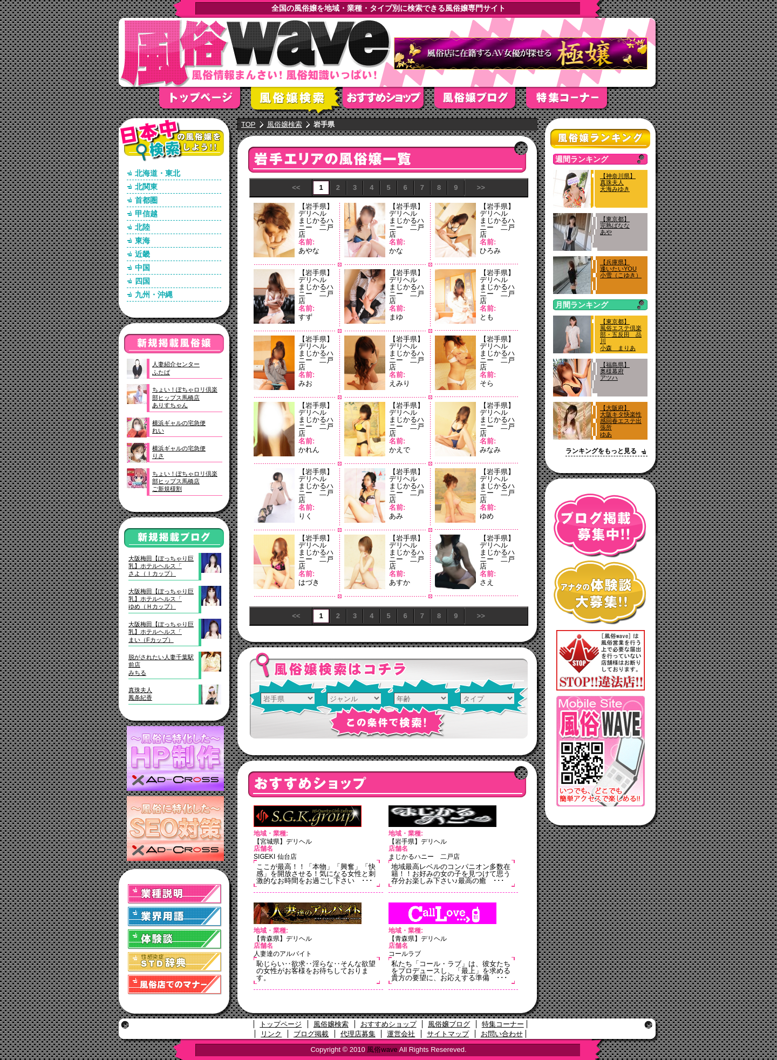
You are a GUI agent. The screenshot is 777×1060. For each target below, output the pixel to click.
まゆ (396, 317)
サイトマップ (448, 1034)
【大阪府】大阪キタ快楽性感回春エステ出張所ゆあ (621, 421)
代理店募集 (358, 1034)
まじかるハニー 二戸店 (315, 227)
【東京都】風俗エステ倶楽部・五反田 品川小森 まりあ (621, 334)
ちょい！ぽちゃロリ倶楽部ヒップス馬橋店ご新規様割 (184, 481)
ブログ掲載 (311, 1034)
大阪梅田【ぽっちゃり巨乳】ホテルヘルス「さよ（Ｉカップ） (161, 566)
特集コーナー (503, 1024)
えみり (399, 383)
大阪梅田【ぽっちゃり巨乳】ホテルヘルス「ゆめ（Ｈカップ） (161, 599)
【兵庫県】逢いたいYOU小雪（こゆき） (621, 268)
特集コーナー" (572, 101)
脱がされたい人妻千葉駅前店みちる (161, 665)
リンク (271, 1034)
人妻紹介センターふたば (176, 368)
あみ (396, 516)
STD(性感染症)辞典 (175, 962)
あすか (399, 582)
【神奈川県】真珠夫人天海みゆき (618, 182)
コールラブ (404, 954)
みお (305, 383)
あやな (308, 251)
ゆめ (487, 516)
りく (305, 516)
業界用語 (175, 917)
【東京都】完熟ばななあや (615, 225)
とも (487, 317)
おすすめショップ (388, 101)
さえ (487, 582)
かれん (308, 450)
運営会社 (401, 1034)
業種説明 (175, 894)
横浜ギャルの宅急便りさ (179, 452)
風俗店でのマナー (175, 985)
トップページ (205, 101)
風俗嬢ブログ (480, 101)
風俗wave (382, 1049)
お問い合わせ (502, 1034)
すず (305, 317)
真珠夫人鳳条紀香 (140, 694)
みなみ (490, 450)
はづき (308, 582)
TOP (248, 124)
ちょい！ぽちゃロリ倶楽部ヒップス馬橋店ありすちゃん (184, 397)
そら (487, 383)
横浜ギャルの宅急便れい (179, 427)
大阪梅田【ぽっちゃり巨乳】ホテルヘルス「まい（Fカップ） (161, 632)
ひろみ (490, 251)
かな (396, 251)
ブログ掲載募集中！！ (600, 526)
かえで (399, 450)
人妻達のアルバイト (283, 954)
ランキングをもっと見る (601, 451)
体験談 (175, 939)
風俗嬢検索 (297, 101)
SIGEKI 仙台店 (275, 856)
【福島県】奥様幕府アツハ (615, 371)
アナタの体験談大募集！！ (600, 592)
